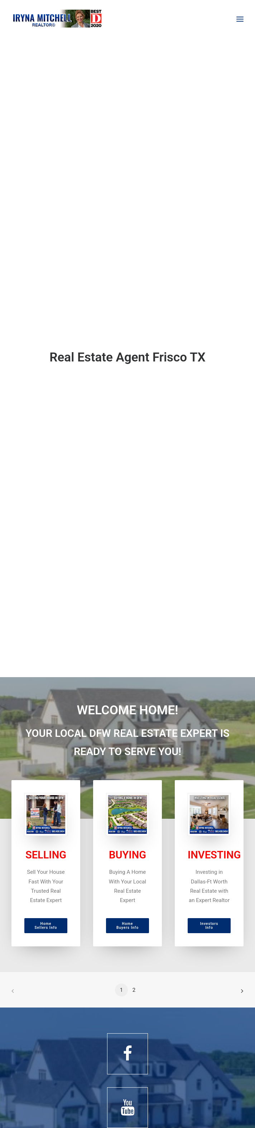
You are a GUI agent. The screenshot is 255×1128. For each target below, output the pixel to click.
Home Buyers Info (127, 926)
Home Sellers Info (46, 926)
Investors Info (210, 926)
